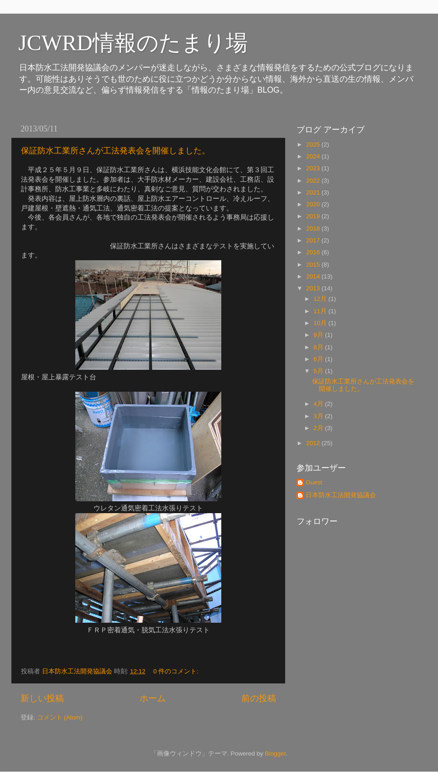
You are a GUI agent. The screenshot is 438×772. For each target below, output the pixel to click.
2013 (314, 288)
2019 (314, 216)
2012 (314, 443)
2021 (314, 192)
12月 (320, 298)
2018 (314, 228)
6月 (319, 359)
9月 (319, 334)
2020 (314, 204)
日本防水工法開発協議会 (341, 495)
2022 (314, 180)
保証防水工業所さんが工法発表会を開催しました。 (115, 150)
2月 (319, 428)
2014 (314, 276)
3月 (319, 416)
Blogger (275, 753)
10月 (320, 323)
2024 (314, 156)
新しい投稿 (42, 698)
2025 (314, 144)
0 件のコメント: (176, 671)
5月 (319, 371)
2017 (314, 240)
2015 (314, 264)
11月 (320, 311)
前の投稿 (258, 698)
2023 (314, 168)
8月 (319, 347)
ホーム (153, 698)
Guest (314, 482)
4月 (319, 403)
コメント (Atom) (60, 717)
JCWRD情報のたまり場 (133, 43)
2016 (314, 252)
